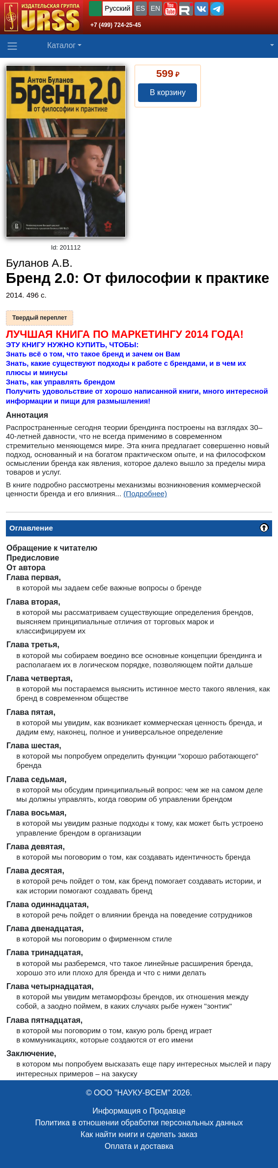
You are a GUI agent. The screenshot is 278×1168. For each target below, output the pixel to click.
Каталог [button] (61, 45)
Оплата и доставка (139, 1146)
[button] (170, 9)
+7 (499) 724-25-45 (115, 25)
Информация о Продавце (138, 1111)
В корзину (168, 92)
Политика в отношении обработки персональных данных (139, 1122)
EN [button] (155, 8)
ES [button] (140, 8)
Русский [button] (117, 8)
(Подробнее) (145, 493)
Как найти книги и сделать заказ (139, 1134)
